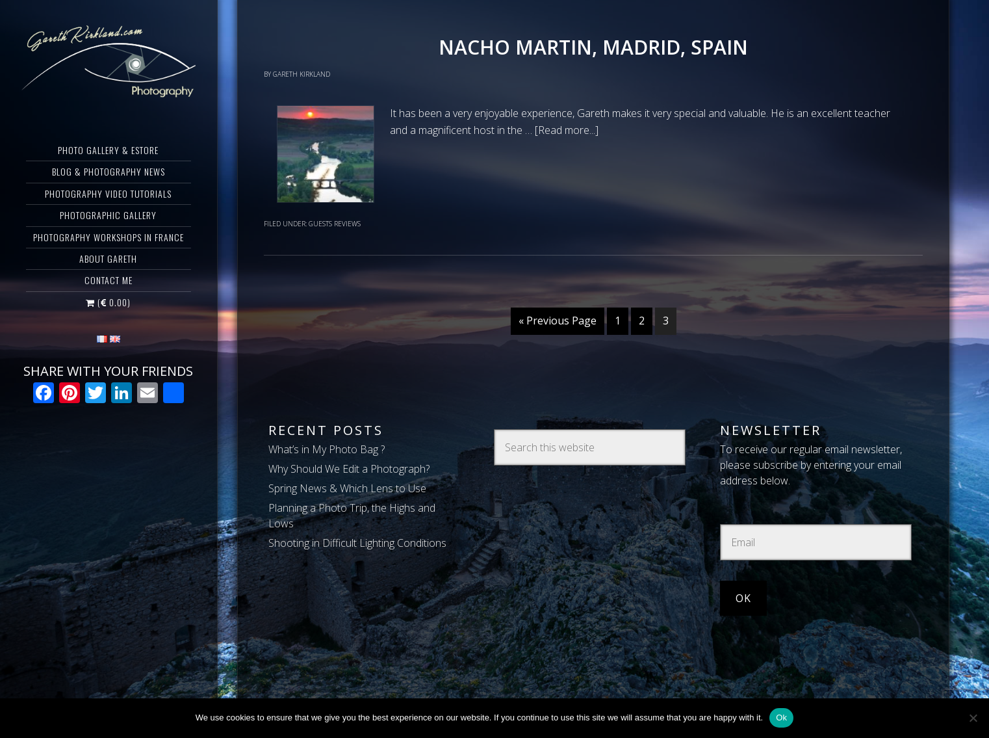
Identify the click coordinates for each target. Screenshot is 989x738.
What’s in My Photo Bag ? (326, 449)
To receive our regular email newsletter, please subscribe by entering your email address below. (811, 465)
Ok (781, 717)
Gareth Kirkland (108, 62)
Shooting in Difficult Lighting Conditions (357, 543)
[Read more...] (566, 130)
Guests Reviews (335, 223)
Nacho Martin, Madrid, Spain (593, 47)
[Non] (972, 717)
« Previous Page (558, 320)
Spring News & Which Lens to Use (347, 488)
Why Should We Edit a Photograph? (349, 469)
